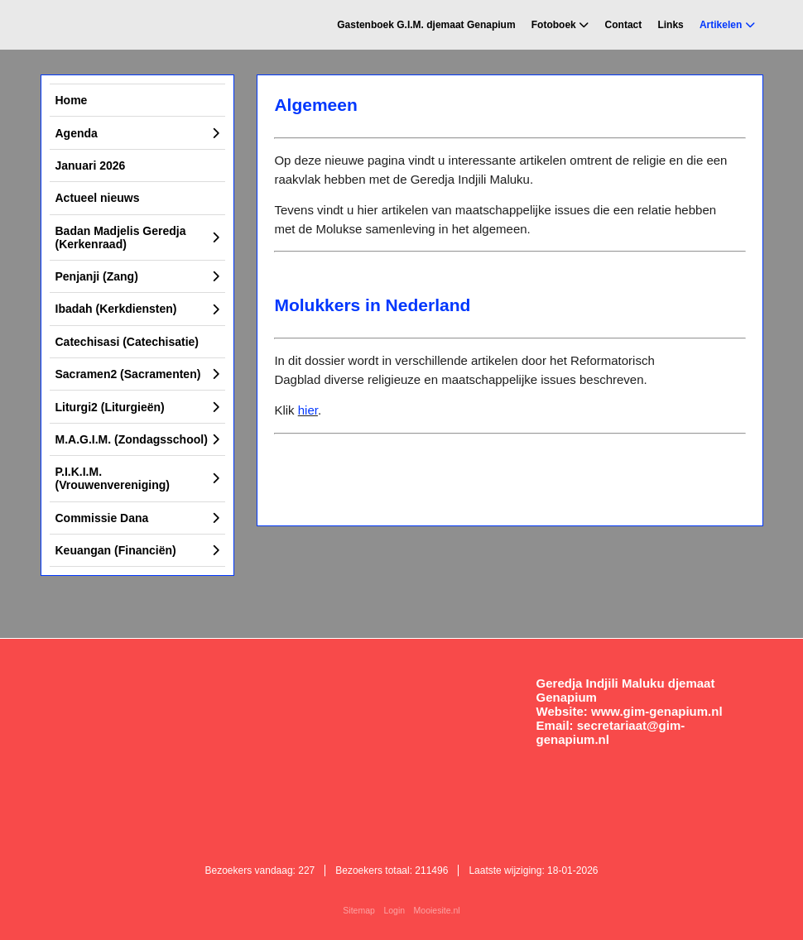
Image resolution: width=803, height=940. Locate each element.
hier (308, 410)
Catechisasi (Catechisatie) (127, 341)
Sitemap (359, 910)
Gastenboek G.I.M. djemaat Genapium (426, 25)
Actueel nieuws (97, 197)
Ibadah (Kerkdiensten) (116, 308)
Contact (623, 25)
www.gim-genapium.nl (657, 711)
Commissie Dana (102, 518)
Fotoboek (553, 25)
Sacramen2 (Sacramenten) (128, 374)
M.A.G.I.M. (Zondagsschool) (131, 439)
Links (670, 25)
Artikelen (721, 25)
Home (71, 100)
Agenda (76, 133)
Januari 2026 (90, 165)
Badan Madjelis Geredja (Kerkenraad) (120, 237)
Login (394, 910)
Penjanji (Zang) (96, 276)
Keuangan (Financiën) (115, 550)
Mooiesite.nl (437, 910)
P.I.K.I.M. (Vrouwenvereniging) (112, 478)
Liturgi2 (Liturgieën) (110, 407)
